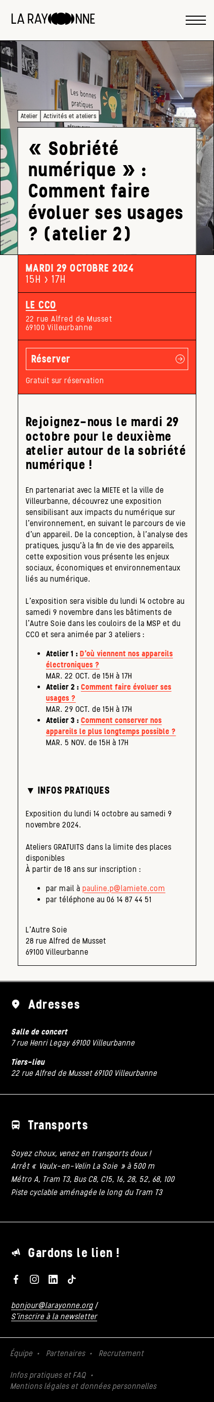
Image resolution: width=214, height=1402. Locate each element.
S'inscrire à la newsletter (54, 1316)
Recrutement (121, 1353)
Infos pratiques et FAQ (48, 1375)
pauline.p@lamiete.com (123, 888)
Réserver (51, 358)
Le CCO (41, 304)
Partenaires (65, 1353)
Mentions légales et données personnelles (83, 1386)
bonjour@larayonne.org (52, 1305)
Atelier (29, 116)
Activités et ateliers (70, 116)
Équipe (21, 1353)
